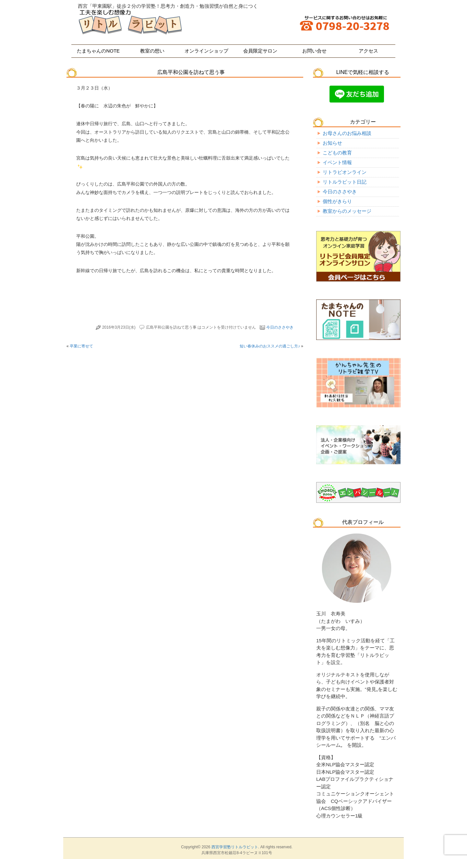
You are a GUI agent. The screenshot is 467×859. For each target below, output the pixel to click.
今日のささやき (279, 327)
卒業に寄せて (81, 346)
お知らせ (332, 143)
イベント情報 (337, 162)
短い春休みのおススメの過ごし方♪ (270, 346)
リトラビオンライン (344, 172)
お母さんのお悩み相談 (347, 133)
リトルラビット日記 (344, 182)
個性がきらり (337, 201)
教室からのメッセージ (347, 211)
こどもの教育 (337, 152)
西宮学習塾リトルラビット (234, 847)
